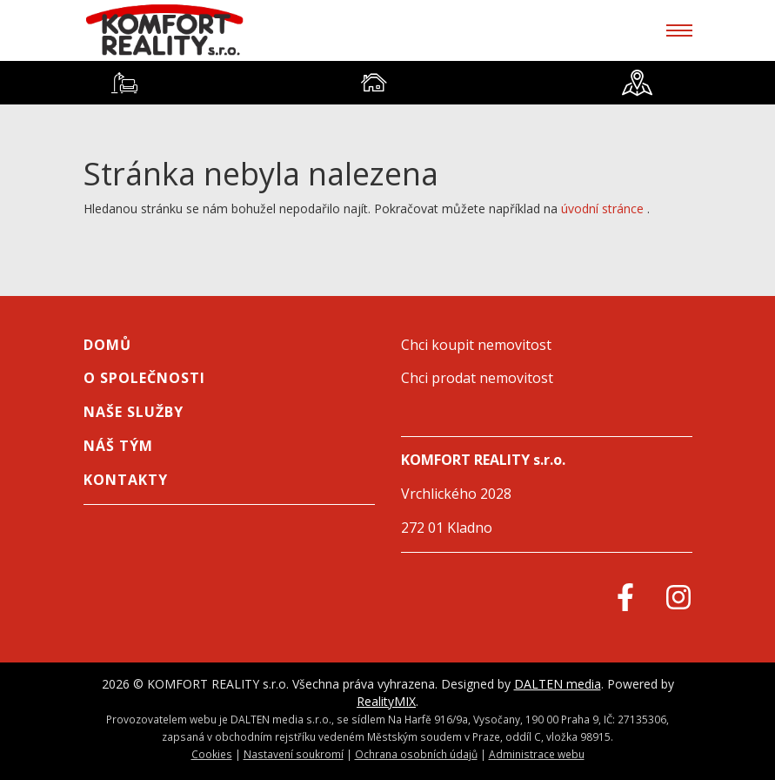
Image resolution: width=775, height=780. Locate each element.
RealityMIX (386, 701)
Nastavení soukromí (294, 754)
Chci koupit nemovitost (476, 344)
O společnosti (144, 377)
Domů (107, 344)
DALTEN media (557, 684)
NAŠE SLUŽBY (134, 411)
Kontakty (126, 479)
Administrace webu (537, 754)
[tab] (125, 82)
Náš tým (118, 445)
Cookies (211, 754)
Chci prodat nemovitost (477, 377)
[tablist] (387, 82)
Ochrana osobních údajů (416, 754)
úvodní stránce (602, 208)
